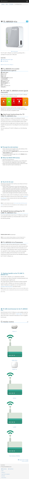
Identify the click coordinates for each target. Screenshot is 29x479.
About (2, 470)
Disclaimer (3, 475)
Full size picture (14, 51)
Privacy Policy (3, 477)
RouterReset (4, 1)
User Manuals (4, 61)
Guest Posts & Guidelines (5, 474)
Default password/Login (7, 59)
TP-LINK (11, 4)
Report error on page (23, 460)
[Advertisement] (14, 13)
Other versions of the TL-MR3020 (7, 64)
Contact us (3, 472)
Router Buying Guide (15, 109)
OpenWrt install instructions (7, 286)
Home (3, 4)
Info (7, 4)
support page (19, 313)
